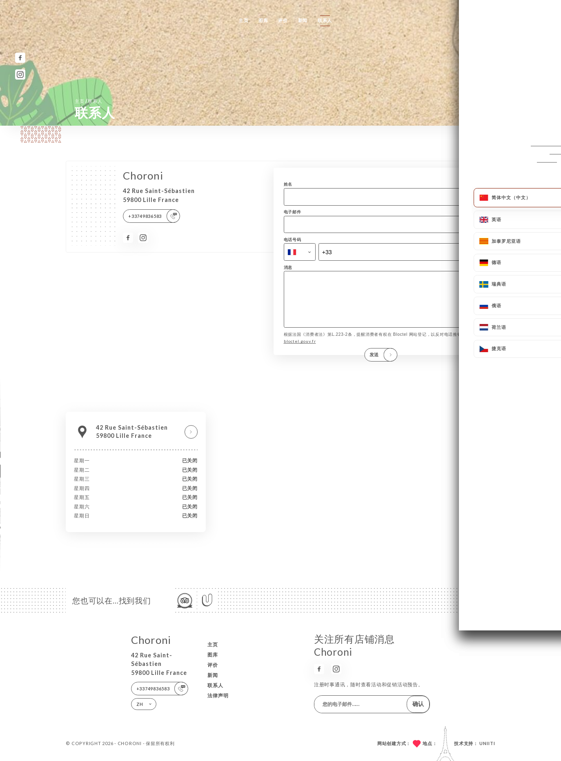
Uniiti (487, 743)
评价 (283, 20)
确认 (418, 703)
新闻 (303, 20)
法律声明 (218, 695)
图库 (263, 20)
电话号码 (292, 239)
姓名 (288, 184)
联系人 (325, 20)
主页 (244, 20)
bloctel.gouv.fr (300, 349)
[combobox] (300, 252)
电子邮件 (292, 211)
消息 (288, 267)
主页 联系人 (88, 101)
